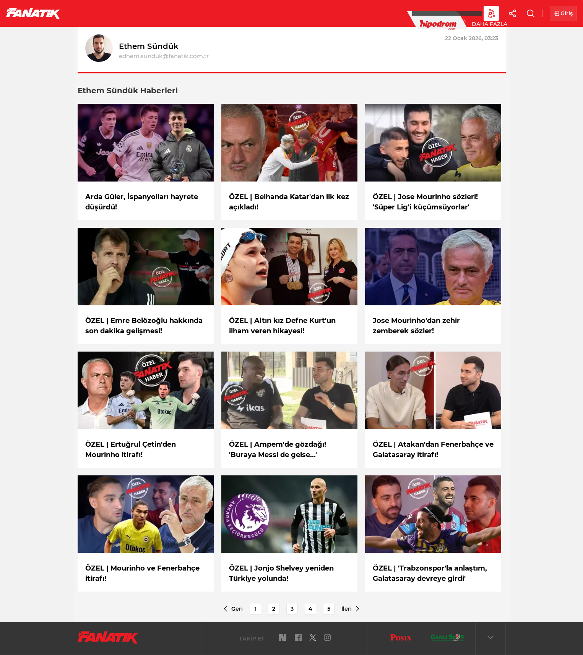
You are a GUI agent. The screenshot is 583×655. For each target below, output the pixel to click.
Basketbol (175, 13)
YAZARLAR (267, 13)
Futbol (87, 13)
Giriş (563, 13)
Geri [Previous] (233, 608)
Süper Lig (128, 13)
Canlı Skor (313, 13)
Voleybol (222, 13)
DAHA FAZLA (415, 13)
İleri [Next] (350, 608)
